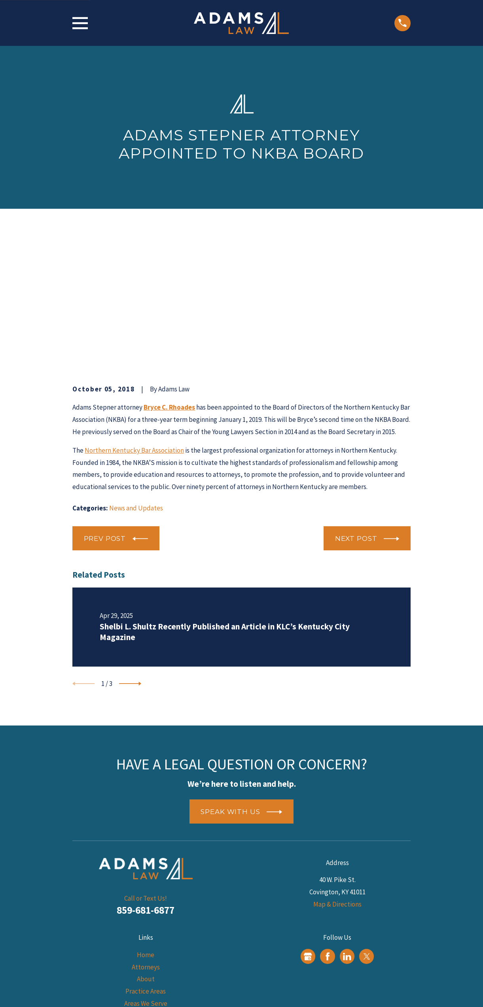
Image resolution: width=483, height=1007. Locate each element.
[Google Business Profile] (308, 834)
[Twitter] (367, 834)
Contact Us (145, 917)
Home (145, 832)
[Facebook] (327, 834)
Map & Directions (337, 781)
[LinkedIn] (347, 834)
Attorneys (146, 844)
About (146, 856)
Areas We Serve (145, 881)
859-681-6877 (145, 788)
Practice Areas (145, 869)
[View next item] (130, 561)
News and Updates (136, 385)
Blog (145, 893)
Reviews (145, 905)
